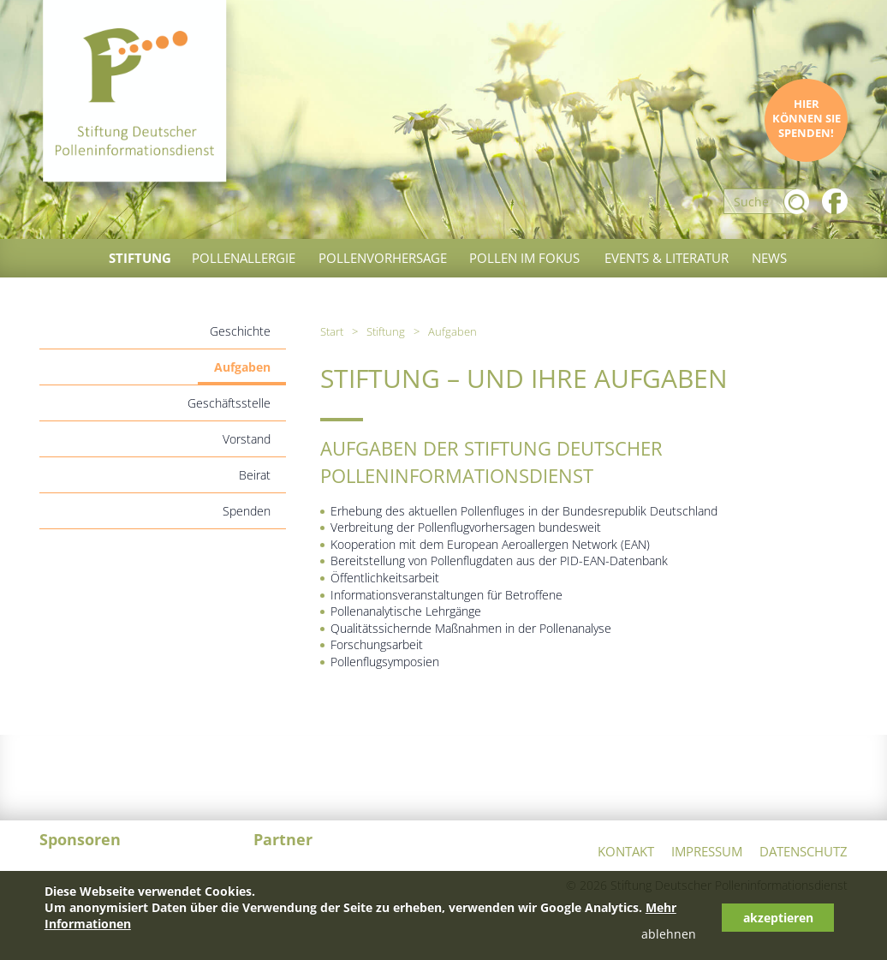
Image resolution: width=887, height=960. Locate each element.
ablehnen (668, 934)
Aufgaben (242, 367)
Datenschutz (803, 851)
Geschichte (240, 331)
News (769, 257)
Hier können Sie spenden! (806, 118)
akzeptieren (778, 917)
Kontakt (626, 851)
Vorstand (247, 439)
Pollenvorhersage (382, 257)
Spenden (247, 511)
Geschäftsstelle (229, 403)
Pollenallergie (243, 257)
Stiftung (140, 257)
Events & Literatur (666, 257)
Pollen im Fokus (524, 257)
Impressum (706, 851)
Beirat (255, 475)
